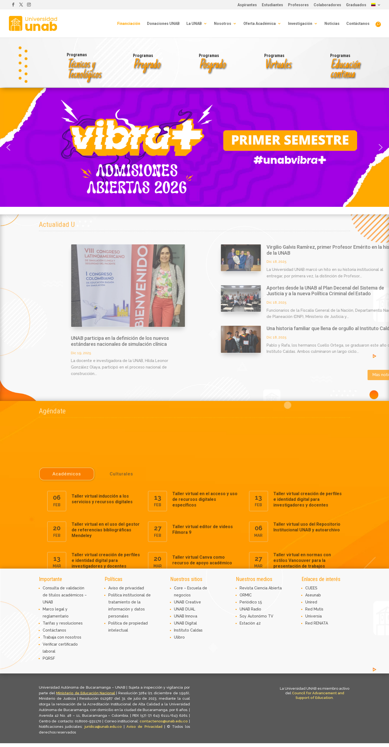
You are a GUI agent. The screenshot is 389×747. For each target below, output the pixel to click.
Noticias (332, 24)
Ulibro (179, 637)
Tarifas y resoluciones (63, 623)
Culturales (121, 565)
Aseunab (313, 595)
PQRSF (49, 658)
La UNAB (194, 24)
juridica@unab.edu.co (103, 727)
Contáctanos (358, 24)
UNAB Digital (185, 623)
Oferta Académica (259, 24)
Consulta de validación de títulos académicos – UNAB (65, 595)
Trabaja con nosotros (62, 637)
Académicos (66, 565)
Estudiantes (272, 5)
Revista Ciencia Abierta (261, 588)
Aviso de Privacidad (145, 727)
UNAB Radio (250, 609)
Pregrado (146, 65)
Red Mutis (314, 609)
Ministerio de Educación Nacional (85, 693)
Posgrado (212, 65)
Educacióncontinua (345, 69)
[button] (194, 147)
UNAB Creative (187, 602)
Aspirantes (247, 5)
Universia (313, 616)
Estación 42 (250, 623)
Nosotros (222, 24)
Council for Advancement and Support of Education (318, 695)
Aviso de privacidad (126, 588)
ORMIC (246, 595)
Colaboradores (327, 5)
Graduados (356, 5)
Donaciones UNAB (163, 24)
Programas (77, 54)
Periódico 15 (251, 602)
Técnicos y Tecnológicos (84, 69)
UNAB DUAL (184, 609)
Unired (311, 602)
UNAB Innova (185, 616)
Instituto (182, 630)
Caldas (196, 630)
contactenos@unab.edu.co (164, 721)
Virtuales (277, 65)
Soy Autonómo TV (256, 616)
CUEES (311, 588)
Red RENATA (316, 623)
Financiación (128, 24)
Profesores (298, 5)
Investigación (300, 24)
